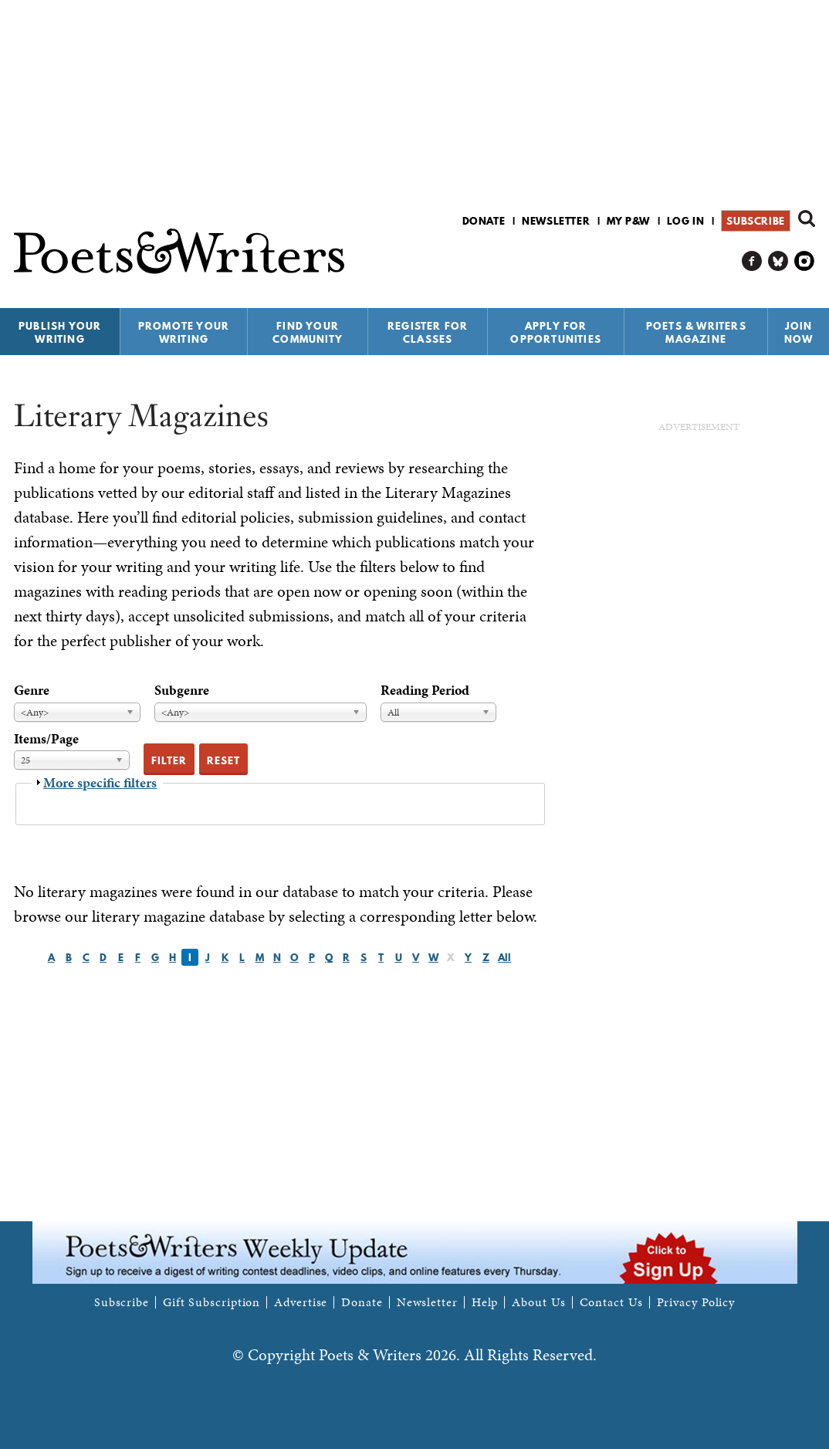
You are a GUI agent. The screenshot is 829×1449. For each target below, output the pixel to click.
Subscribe (755, 221)
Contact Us (611, 1302)
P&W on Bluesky (778, 261)
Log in (686, 221)
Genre (31, 689)
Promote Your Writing (183, 332)
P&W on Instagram (804, 261)
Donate (484, 221)
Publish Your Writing (60, 332)
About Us (538, 1302)
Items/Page (46, 738)
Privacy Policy (696, 1302)
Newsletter (556, 221)
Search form (806, 218)
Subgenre (181, 689)
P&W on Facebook (752, 261)
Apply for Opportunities (555, 332)
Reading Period (425, 689)
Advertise (300, 1302)
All (504, 957)
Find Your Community (307, 332)
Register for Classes (427, 332)
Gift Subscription (211, 1302)
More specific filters (100, 782)
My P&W (628, 221)
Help (485, 1302)
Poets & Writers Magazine (696, 332)
